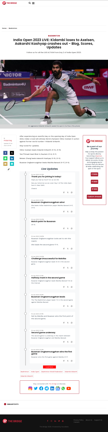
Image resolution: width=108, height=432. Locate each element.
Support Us (98, 420)
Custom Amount (94, 196)
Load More (49, 367)
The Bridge (53, 384)
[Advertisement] (54, 19)
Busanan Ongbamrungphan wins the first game (51, 352)
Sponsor (99, 156)
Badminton (54, 35)
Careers (76, 422)
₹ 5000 (94, 174)
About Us (89, 420)
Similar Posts (12, 404)
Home (5, 28)
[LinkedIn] (12, 158)
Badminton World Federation (52, 372)
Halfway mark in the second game (48, 277)
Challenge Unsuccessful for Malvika (48, 258)
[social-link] (9, 169)
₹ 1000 (94, 189)
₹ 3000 (94, 181)
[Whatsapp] (5, 158)
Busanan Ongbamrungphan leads (48, 296)
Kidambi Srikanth (71, 372)
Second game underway (43, 332)
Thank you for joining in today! (46, 176)
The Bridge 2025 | (46, 427)
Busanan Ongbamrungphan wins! (48, 202)
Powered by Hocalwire (61, 427)
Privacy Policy (79, 420)
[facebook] (5, 153)
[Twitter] (12, 153)
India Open (35, 372)
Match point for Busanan (43, 221)
